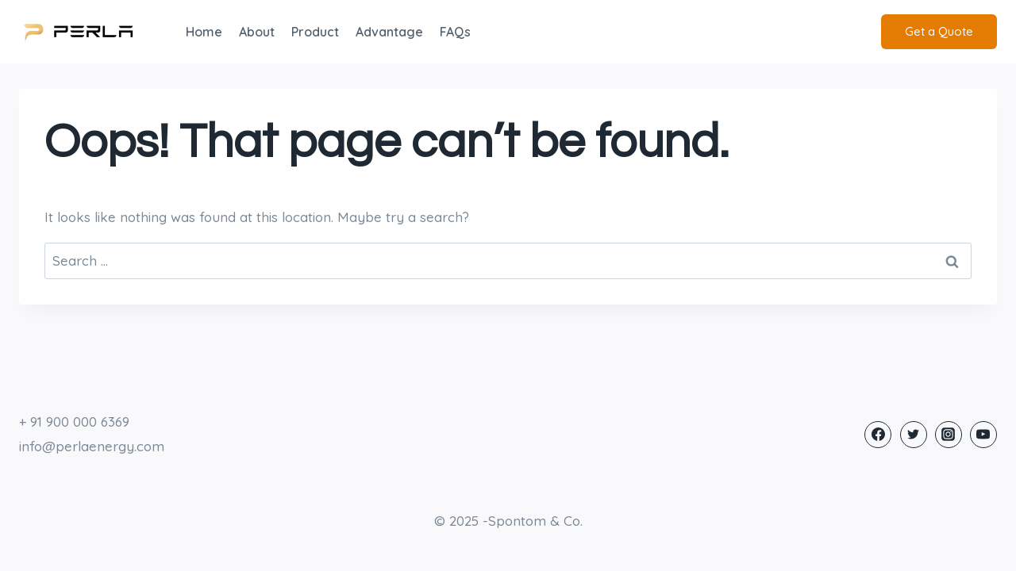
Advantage (389, 32)
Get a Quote (939, 31)
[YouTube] (983, 434)
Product (315, 32)
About (257, 32)
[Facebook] (877, 434)
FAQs (455, 32)
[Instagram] (948, 434)
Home (204, 32)
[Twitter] (913, 434)
